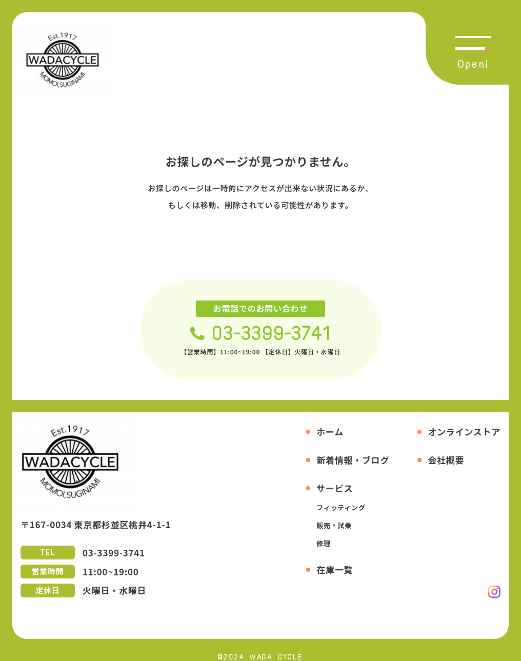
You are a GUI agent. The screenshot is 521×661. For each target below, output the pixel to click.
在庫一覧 (334, 569)
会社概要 (446, 459)
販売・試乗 (334, 525)
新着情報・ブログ (352, 459)
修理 (323, 543)
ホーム (330, 431)
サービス (334, 488)
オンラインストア (464, 431)
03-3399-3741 (271, 333)
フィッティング (340, 507)
